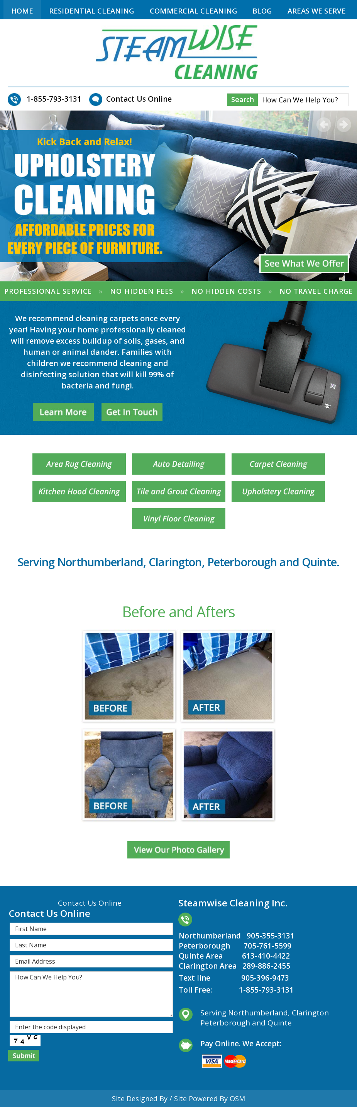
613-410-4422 (266, 956)
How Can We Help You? (91, 994)
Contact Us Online (139, 99)
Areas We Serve (317, 10)
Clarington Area (208, 966)
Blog (262, 10)
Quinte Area (201, 956)
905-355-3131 (270, 936)
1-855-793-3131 (266, 990)
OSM (237, 1098)
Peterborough (204, 946)
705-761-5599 (267, 946)
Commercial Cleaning (193, 10)
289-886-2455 (266, 966)
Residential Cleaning (91, 10)
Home (22, 10)
